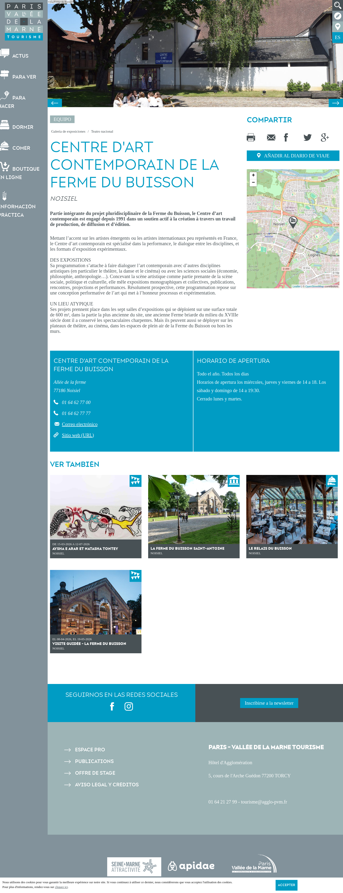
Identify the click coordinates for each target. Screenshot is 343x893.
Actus (17, 54)
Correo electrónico (79, 424)
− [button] (253, 182)
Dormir (20, 125)
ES (337, 37)
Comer (18, 146)
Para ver (21, 75)
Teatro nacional (102, 131)
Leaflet (297, 286)
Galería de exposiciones (68, 131)
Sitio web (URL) (78, 435)
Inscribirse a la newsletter (269, 703)
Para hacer (16, 100)
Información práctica (21, 204)
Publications (94, 761)
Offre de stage (95, 773)
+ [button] (253, 175)
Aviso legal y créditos (107, 785)
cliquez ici (61, 887)
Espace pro (90, 750)
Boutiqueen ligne (23, 171)
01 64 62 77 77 (76, 413)
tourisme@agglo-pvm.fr (264, 801)
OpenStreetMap (314, 286)
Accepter (286, 885)
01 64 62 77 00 (76, 402)
